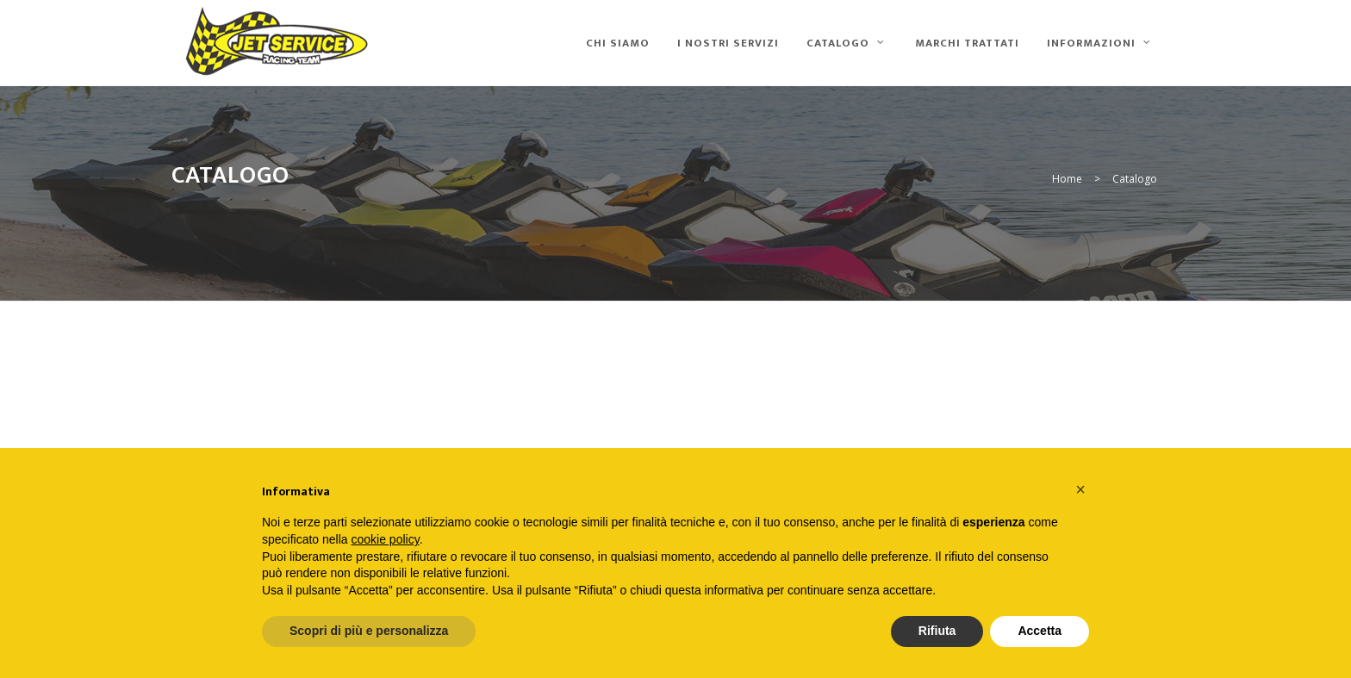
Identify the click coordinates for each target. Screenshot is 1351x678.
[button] (1080, 489)
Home (1067, 178)
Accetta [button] (1040, 631)
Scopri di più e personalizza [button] (369, 631)
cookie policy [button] (386, 539)
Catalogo (1134, 178)
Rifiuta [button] (937, 631)
